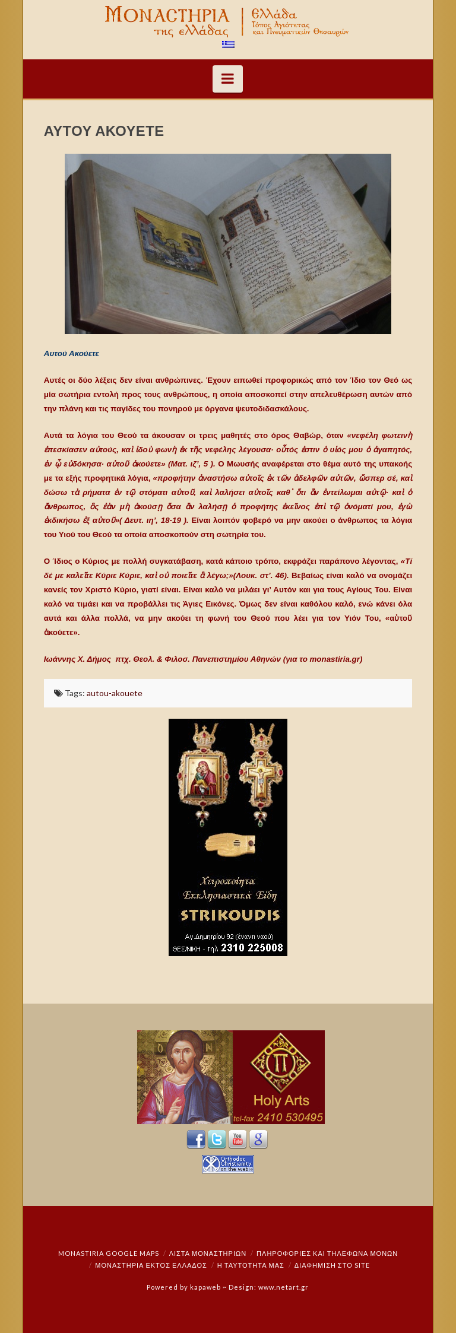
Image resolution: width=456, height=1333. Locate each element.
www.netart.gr (283, 1287)
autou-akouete (114, 693)
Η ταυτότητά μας (250, 1265)
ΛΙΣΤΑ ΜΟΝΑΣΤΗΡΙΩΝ (207, 1253)
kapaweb (205, 1287)
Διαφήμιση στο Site (332, 1265)
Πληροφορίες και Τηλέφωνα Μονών (327, 1253)
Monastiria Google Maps (108, 1253)
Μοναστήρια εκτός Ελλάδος (151, 1265)
